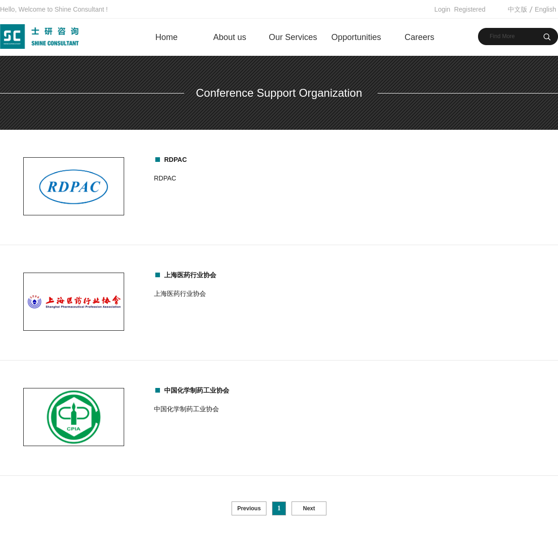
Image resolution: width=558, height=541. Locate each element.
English (545, 9)
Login (442, 9)
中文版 (517, 9)
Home (166, 37)
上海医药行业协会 (190, 275)
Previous (249, 508)
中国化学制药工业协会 (196, 390)
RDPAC (175, 159)
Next (309, 508)
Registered (469, 9)
